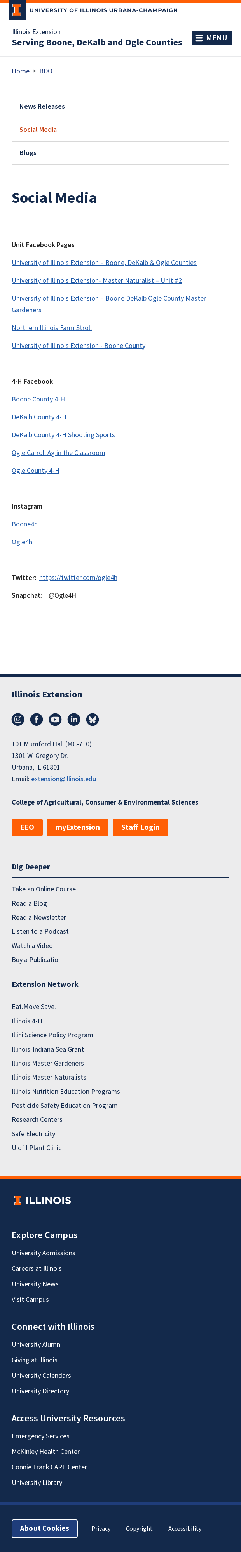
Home (21, 71)
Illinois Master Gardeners (48, 1063)
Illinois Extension (36, 32)
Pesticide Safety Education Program (65, 1106)
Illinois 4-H (27, 1021)
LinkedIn (73, 719)
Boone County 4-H (38, 399)
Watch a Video (32, 946)
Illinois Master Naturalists (49, 1077)
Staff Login (140, 827)
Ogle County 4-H (35, 471)
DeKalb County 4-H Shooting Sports (63, 435)
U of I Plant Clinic (36, 1148)
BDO (45, 71)
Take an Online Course (44, 889)
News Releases (42, 106)
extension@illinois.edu (63, 779)
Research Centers (37, 1120)
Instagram (17, 719)
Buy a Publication (37, 960)
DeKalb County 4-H (39, 417)
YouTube (55, 719)
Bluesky (92, 719)
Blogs (28, 153)
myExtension (78, 827)
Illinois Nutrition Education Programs (66, 1092)
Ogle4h (22, 542)
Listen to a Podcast (40, 931)
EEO (27, 827)
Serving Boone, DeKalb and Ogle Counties (97, 42)
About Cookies (44, 1528)
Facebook (36, 719)
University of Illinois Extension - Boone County (78, 346)
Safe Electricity (33, 1134)
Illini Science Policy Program (52, 1035)
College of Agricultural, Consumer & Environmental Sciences (105, 802)
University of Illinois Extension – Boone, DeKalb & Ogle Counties (104, 263)
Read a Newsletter (39, 917)
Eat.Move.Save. (34, 1007)
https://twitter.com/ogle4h (78, 578)
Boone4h (25, 524)
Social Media (38, 130)
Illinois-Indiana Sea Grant (48, 1049)
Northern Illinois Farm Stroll (52, 328)
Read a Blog (29, 903)
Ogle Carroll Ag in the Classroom (58, 453)
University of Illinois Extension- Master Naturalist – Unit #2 (97, 280)
